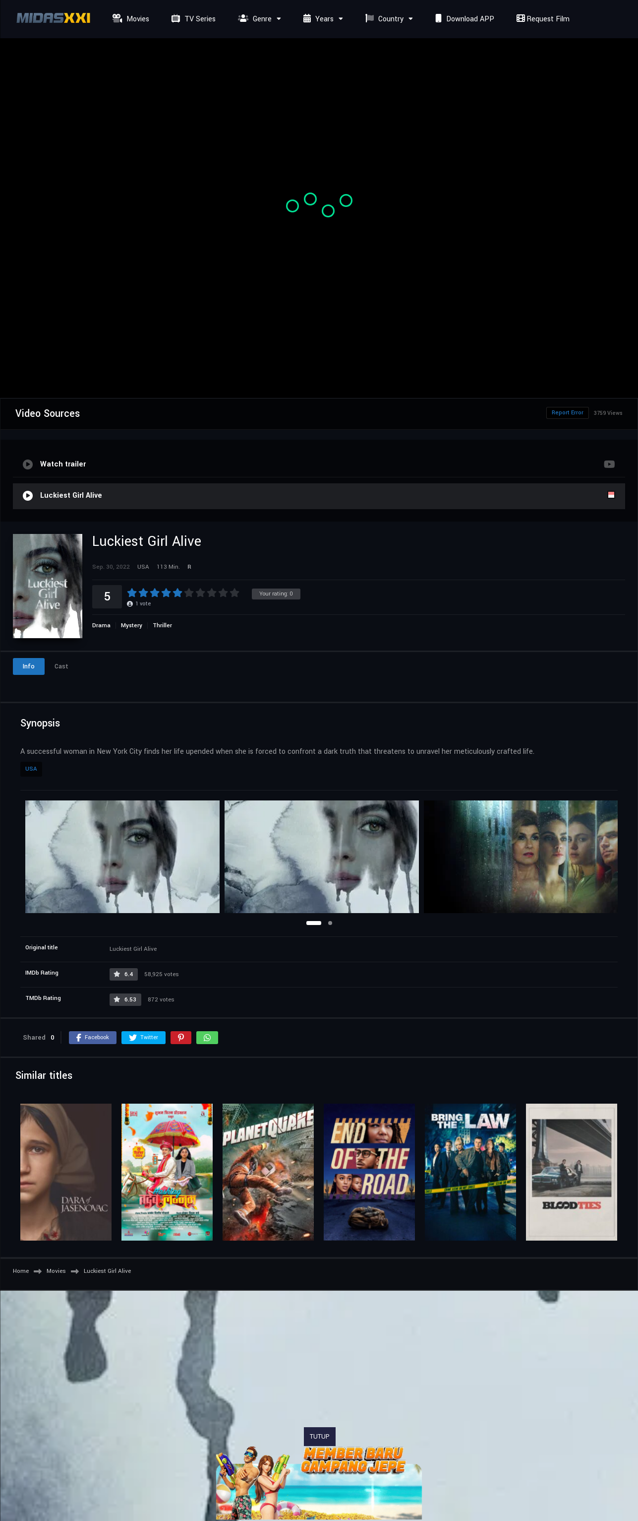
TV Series (192, 19)
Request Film (542, 19)
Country (383, 19)
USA (31, 769)
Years (317, 19)
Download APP (463, 19)
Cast (61, 666)
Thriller (162, 625)
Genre (253, 19)
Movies (129, 19)
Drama (101, 625)
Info (29, 666)
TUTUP (320, 1436)
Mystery (131, 625)
